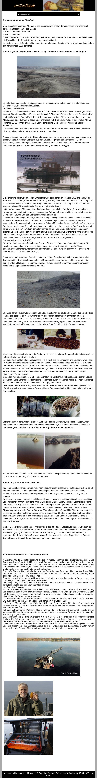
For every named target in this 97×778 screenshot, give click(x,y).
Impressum (9, 773)
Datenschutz (21, 773)
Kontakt (31, 773)
